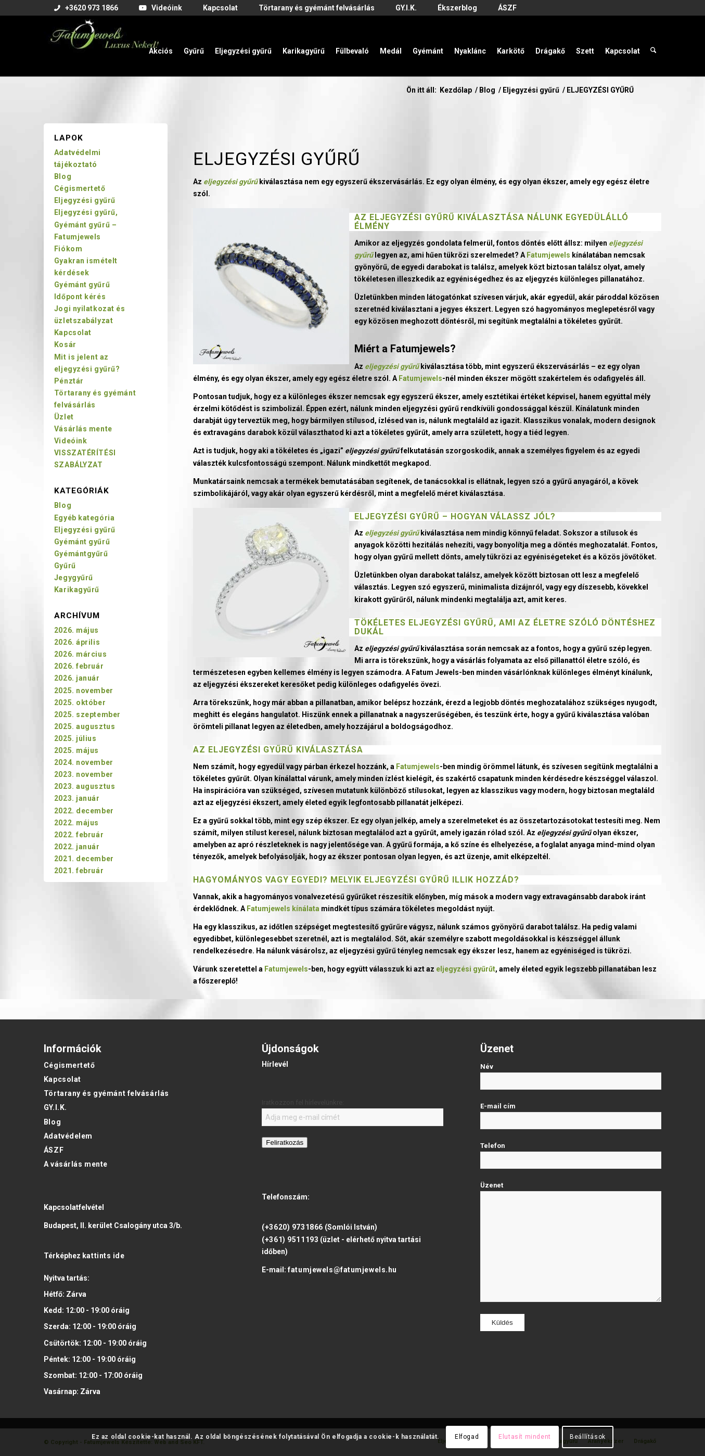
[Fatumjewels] (104, 45)
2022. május (76, 823)
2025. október (80, 702)
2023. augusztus (84, 786)
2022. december (84, 811)
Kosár (65, 344)
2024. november (83, 762)
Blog (62, 176)
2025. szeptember (87, 714)
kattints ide (103, 1255)
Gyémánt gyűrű (82, 284)
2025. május (76, 750)
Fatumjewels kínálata (283, 908)
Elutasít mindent (524, 1436)
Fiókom (68, 249)
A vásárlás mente (76, 1164)
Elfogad (467, 1436)
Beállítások (588, 1436)
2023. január (77, 798)
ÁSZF (53, 1150)
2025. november (83, 690)
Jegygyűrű (73, 577)
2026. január (77, 678)
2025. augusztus (84, 726)
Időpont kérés (80, 296)
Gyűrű (65, 565)
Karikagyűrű (76, 589)
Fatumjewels (548, 255)
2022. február (79, 835)
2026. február (79, 666)
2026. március (80, 654)
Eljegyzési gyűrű (397, 516)
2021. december (84, 858)
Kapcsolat (73, 332)
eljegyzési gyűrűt (465, 969)
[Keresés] (653, 45)
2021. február (79, 870)
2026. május (76, 630)
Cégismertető (80, 188)
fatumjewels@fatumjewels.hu (342, 1270)
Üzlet (64, 417)
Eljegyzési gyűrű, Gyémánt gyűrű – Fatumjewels (86, 224)
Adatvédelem (68, 1136)
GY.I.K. (55, 1107)
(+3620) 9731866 (292, 1227)
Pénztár (69, 381)
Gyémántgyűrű (81, 554)
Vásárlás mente (83, 429)
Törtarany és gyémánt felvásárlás (106, 1093)
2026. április (77, 642)
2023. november (83, 774)
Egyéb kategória (84, 518)
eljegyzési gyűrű (412, 217)
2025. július (75, 738)
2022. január (77, 846)
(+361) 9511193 (290, 1239)
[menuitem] (86, 8)
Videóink (70, 441)
